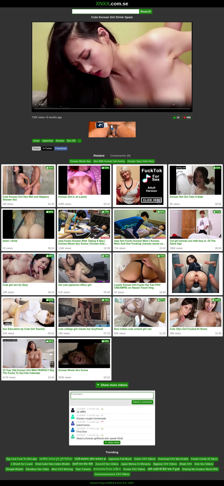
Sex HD (71, 140)
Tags (102, 483)
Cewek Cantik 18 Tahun (204, 459)
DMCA (111, 483)
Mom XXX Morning (62, 469)
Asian (36, 140)
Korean (60, 140)
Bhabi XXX (186, 464)
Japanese (47, 140)
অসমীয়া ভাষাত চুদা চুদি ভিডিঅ (56, 459)
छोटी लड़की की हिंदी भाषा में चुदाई (163, 469)
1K (176, 117)
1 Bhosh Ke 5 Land (21, 464)
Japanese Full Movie (120, 459)
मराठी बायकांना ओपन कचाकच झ (90, 459)
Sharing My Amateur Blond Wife (200, 469)
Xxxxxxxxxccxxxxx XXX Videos (112, 474)
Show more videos (112, 385)
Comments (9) (120, 155)
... (79, 140)
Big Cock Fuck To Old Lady (22, 459)
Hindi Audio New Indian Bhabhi (52, 464)
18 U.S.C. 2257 (125, 483)
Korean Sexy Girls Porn (140, 161)
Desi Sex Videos (203, 464)
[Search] (105, 11)
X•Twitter (47, 148)
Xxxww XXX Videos (134, 469)
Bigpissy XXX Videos (165, 464)
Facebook (60, 148)
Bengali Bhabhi (14, 469)
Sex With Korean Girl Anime (109, 161)
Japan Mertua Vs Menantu (136, 464)
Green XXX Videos (144, 459)
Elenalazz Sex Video (37, 469)
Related (99, 155)
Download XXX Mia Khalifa (173, 459)
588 (187, 117)
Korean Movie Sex (80, 161)
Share (36, 148)
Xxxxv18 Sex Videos (106, 464)
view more (112, 442)
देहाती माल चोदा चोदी (82, 464)
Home (93, 483)
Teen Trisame (83, 469)
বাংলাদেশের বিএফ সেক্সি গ (107, 469)
